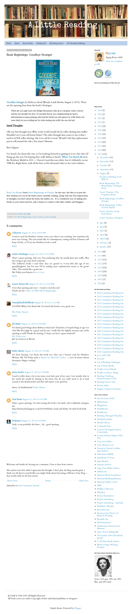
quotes (46, 217)
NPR (99, 485)
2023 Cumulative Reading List (110, 341)
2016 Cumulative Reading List (110, 317)
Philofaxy (101, 492)
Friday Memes (39, 387)
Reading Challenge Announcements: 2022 (106, 377)
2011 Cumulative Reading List (110, 299)
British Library (103, 422)
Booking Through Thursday (109, 415)
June (102, 226)
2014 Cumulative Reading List (110, 310)
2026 (100, 110)
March (103, 238)
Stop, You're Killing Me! (108, 532)
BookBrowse (102, 408)
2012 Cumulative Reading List (110, 303)
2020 (100, 134)
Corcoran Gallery (105, 441)
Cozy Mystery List (105, 445)
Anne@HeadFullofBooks (23, 302)
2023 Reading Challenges (76, 43)
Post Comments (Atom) (28, 485)
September (105, 169)
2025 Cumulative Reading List (110, 348)
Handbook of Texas (105, 457)
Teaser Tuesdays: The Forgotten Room (109, 193)
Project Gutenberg (105, 499)
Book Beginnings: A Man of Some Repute (111, 206)
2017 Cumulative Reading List (110, 320)
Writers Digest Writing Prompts (107, 546)
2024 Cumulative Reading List (110, 345)
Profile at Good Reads (106, 369)
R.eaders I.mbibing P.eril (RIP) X (110, 178)
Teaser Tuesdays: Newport (111, 217)
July (102, 222)
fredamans (16, 420)
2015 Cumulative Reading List (110, 313)
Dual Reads (17, 399)
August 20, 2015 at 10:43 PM (41, 284)
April (102, 234)
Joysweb (100, 358)
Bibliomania (102, 401)
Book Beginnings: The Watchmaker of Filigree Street (111, 186)
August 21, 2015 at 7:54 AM (37, 351)
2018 (100, 142)
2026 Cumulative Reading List (110, 351)
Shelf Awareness (104, 522)
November (105, 161)
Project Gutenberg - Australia (110, 502)
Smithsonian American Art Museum (108, 527)
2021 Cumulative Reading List (110, 334)
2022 (100, 126)
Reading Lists (41, 43)
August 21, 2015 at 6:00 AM (33, 323)
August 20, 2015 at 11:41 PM (47, 302)
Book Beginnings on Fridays (41, 192)
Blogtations (102, 405)
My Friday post (19, 336)
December (105, 157)
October (104, 165)
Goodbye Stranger (15, 102)
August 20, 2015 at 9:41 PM (34, 232)
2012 (100, 259)
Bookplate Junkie (104, 419)
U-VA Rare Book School (108, 541)
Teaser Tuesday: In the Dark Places (109, 212)
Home (8, 43)
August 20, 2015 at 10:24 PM (41, 254)
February (104, 242)
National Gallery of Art (107, 482)
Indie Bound (102, 461)
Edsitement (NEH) (105, 454)
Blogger (77, 608)
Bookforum (102, 412)
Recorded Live (103, 509)
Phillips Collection (105, 488)
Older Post (83, 480)
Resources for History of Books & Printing (107, 514)
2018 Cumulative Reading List (110, 324)
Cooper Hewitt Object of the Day (110, 436)
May (102, 230)
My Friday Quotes (20, 312)
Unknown (16, 232)
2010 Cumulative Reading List (110, 296)
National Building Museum (109, 478)
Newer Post (12, 480)
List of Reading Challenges (108, 362)
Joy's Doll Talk (103, 355)
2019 (100, 138)
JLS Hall (111, 53)
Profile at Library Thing (107, 372)
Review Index (28, 43)
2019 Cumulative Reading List (110, 327)
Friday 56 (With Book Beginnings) (40, 290)
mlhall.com (102, 471)
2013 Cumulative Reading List (110, 306)
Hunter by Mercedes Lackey (53, 357)
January (103, 246)
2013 (100, 255)
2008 (100, 275)
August (103, 173)
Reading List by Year (106, 382)
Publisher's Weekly (105, 506)
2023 (100, 122)
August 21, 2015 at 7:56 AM (36, 372)
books (34, 217)
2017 (100, 146)
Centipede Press (104, 426)
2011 (100, 263)
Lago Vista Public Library (108, 468)
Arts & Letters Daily (106, 398)
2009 (100, 271)
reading (53, 217)
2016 (100, 150)
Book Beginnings (24, 217)
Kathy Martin (18, 351)
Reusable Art (102, 519)
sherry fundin (18, 372)
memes (40, 217)
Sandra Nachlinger (20, 254)
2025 (100, 114)
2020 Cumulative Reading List (110, 331)
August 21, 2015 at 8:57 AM (35, 399)
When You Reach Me (72, 156)
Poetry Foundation (105, 495)
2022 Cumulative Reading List (110, 338)
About (17, 43)
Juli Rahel (16, 323)
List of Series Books (105, 365)
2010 (100, 267)
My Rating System (56, 43)
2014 (100, 251)
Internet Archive (104, 464)
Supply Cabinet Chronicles (109, 389)
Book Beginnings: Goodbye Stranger (112, 200)
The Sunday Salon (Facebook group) (110, 536)
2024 (100, 118)
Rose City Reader (15, 192)
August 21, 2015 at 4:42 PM (34, 420)
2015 (15, 217)
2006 (100, 283)
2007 (100, 279)
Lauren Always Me (20, 284)
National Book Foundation (109, 475)
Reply (14, 246)
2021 (100, 130)
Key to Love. (39, 272)
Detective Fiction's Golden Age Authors (108, 449)
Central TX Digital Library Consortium (109, 431)
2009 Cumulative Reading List (110, 293)
